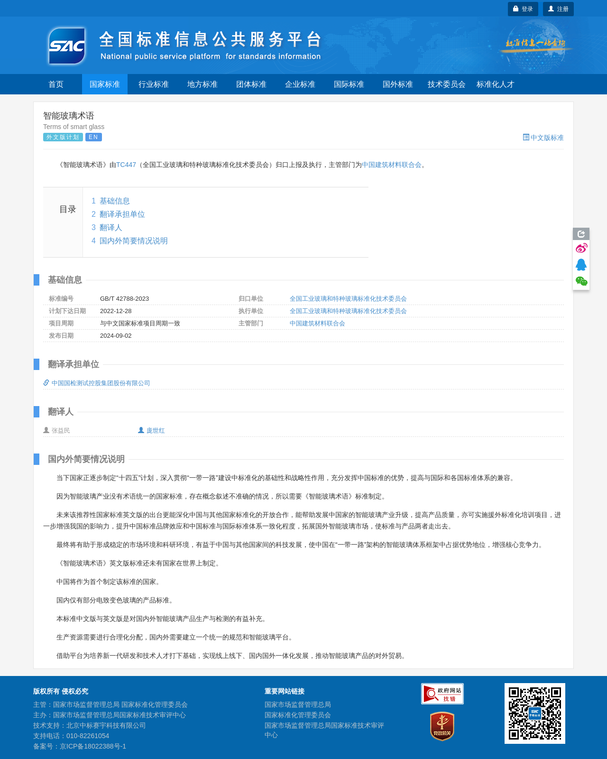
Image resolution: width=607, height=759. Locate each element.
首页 (56, 84)
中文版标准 (543, 137)
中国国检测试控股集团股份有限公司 (96, 383)
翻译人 (111, 227)
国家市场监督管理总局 (298, 704)
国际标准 (349, 84)
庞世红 (151, 430)
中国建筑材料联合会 (392, 164)
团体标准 (251, 84)
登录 (523, 9)
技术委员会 (447, 84)
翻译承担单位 (122, 214)
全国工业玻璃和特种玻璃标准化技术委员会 (348, 298)
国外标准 (398, 84)
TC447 (126, 164)
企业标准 (300, 84)
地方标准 (202, 84)
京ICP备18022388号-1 (93, 746)
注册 (558, 9)
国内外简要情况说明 (134, 241)
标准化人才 (496, 84)
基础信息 (115, 201)
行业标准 (153, 84)
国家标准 (105, 84)
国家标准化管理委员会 (298, 715)
